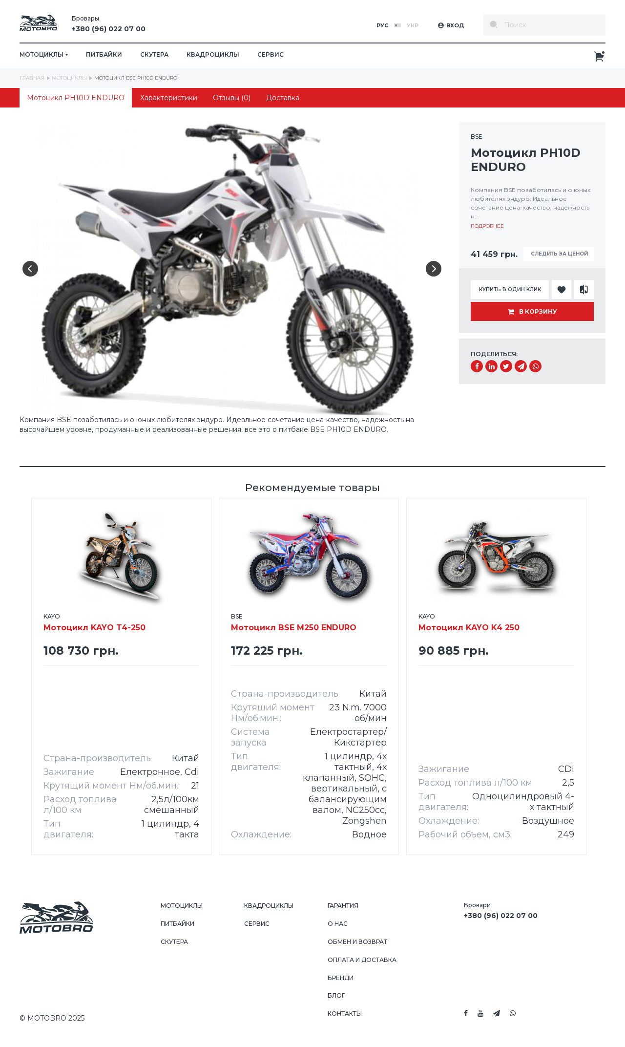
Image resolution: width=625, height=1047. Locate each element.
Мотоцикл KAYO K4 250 (469, 622)
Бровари (501, 911)
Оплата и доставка (362, 959)
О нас (338, 923)
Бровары (109, 25)
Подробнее (487, 226)
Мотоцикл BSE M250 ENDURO (293, 622)
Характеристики (168, 97)
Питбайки (104, 54)
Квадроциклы (213, 54)
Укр (412, 25)
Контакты (345, 1013)
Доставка (282, 97)
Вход (451, 25)
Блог (336, 995)
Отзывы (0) (231, 97)
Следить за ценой (558, 254)
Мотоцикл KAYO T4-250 (94, 622)
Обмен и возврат (357, 941)
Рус (382, 25)
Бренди (341, 978)
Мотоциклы (182, 905)
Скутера (154, 54)
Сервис (270, 54)
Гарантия (343, 905)
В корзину (532, 311)
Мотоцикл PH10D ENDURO (76, 97)
